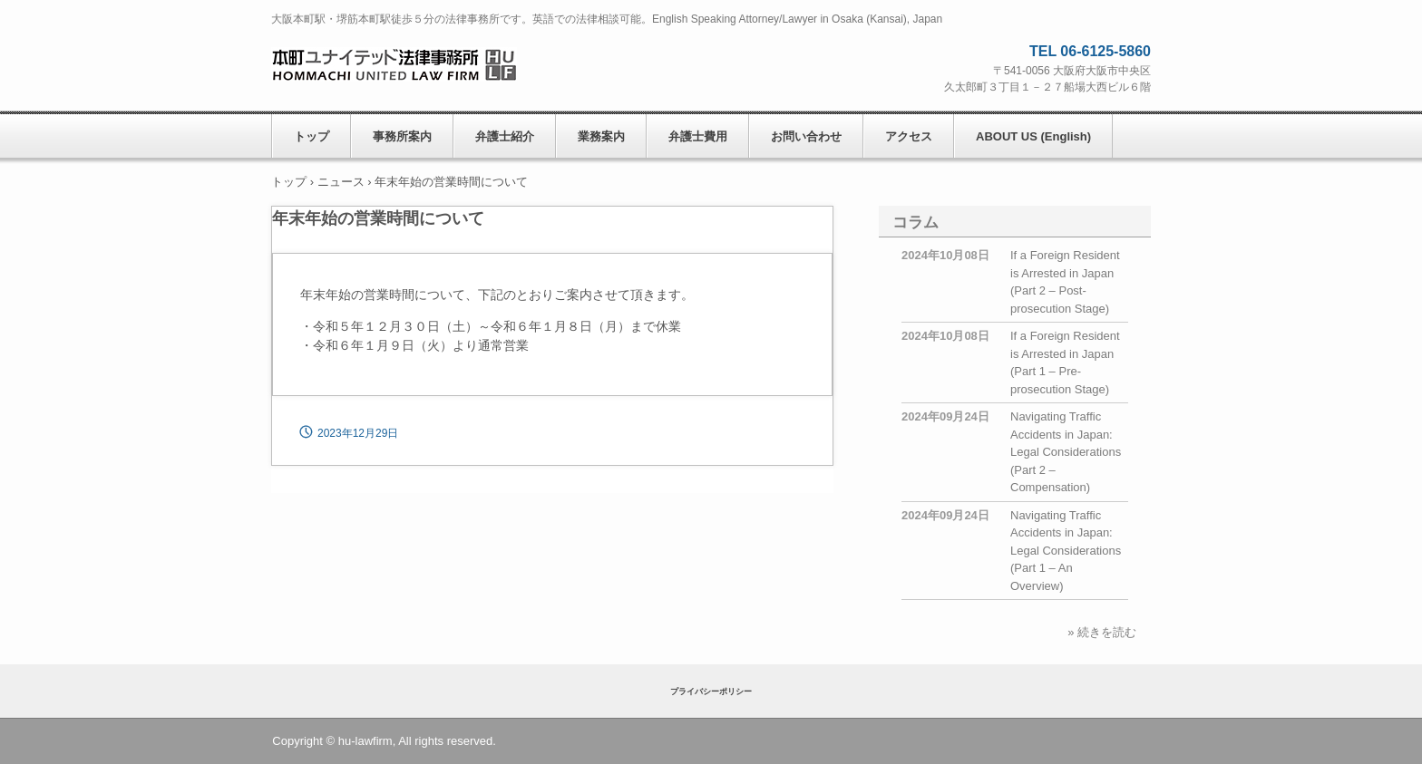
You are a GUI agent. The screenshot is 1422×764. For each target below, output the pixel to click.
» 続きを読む (1101, 632)
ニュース (341, 182)
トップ (311, 136)
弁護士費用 (697, 136)
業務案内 (601, 136)
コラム (915, 222)
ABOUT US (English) (1033, 136)
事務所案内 (402, 136)
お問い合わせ (806, 136)
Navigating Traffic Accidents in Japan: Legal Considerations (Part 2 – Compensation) (1065, 452)
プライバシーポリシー (711, 692)
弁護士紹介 (504, 136)
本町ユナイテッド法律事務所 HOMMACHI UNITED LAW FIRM (394, 64)
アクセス (908, 136)
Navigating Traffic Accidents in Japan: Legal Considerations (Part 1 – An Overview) (1065, 550)
